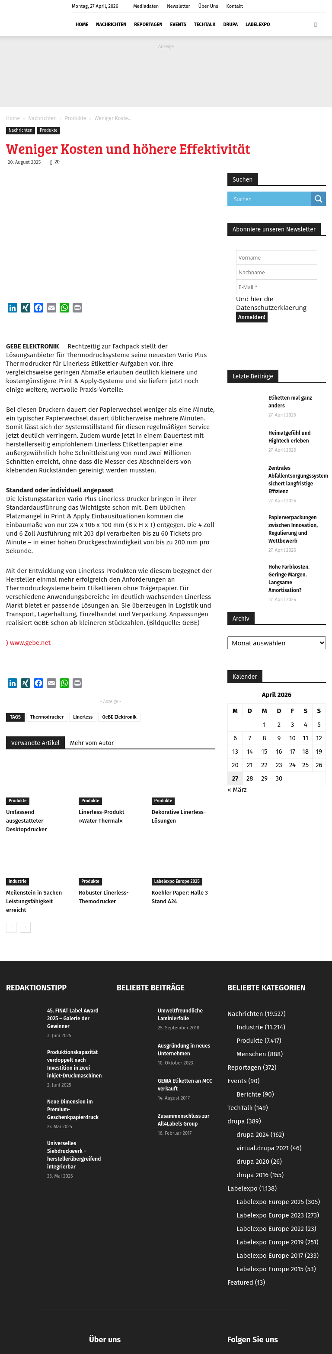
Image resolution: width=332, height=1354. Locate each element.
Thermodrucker (47, 717)
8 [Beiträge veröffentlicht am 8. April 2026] (264, 738)
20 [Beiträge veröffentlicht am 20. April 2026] (235, 765)
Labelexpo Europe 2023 (277, 1215)
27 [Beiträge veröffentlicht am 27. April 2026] (235, 778)
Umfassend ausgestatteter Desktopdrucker (26, 821)
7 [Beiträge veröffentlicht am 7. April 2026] (249, 738)
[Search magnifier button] (318, 199)
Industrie (17, 881)
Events (178, 24)
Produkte (75, 118)
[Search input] (271, 199)
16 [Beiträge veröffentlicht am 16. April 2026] (279, 751)
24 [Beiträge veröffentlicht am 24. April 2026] (292, 765)
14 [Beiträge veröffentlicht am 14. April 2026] (250, 751)
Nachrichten (111, 24)
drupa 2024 (260, 1135)
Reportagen (148, 24)
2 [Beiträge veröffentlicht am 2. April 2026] (279, 725)
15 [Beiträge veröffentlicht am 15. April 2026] (265, 751)
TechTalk (205, 24)
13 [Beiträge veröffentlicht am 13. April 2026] (235, 751)
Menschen (259, 1054)
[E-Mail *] (276, 287)
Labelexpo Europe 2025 (177, 881)
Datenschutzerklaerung (271, 307)
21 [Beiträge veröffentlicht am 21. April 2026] (250, 765)
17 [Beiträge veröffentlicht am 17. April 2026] (292, 751)
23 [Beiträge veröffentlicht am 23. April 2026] (279, 765)
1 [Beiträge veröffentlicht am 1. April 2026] (264, 725)
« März (237, 790)
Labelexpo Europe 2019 (277, 1242)
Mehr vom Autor (92, 743)
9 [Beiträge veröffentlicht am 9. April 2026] (279, 738)
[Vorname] (276, 257)
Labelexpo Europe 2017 (277, 1256)
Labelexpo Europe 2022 (276, 1229)
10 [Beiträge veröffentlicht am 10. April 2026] (292, 738)
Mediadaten (146, 6)
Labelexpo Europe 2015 (276, 1269)
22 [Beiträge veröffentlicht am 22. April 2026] (264, 765)
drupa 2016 (260, 1175)
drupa (230, 24)
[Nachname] (276, 272)
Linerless (83, 717)
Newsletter (178, 6)
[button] (315, 24)
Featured (246, 1282)
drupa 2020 (259, 1161)
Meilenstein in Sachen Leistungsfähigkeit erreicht (34, 901)
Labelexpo (258, 24)
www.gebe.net (28, 643)
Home (82, 24)
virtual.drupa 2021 (269, 1148)
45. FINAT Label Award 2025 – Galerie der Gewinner (73, 1018)
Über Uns (208, 6)
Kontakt (234, 6)
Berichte (255, 1094)
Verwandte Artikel (35, 743)
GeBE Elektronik (119, 717)
